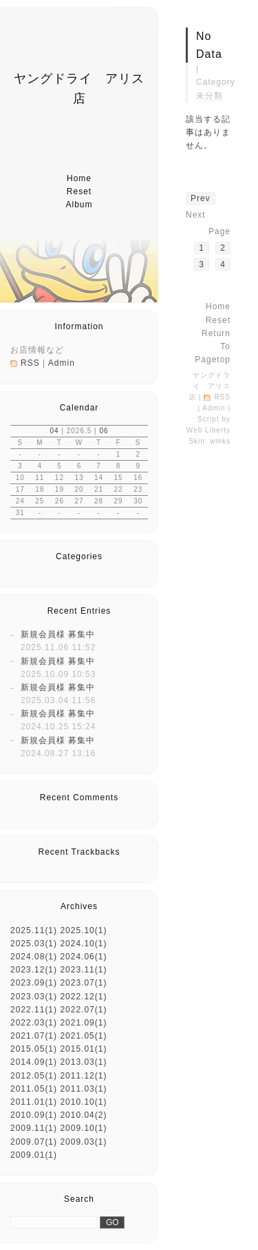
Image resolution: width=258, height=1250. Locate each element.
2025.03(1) (33, 943)
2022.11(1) (33, 1009)
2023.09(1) (33, 983)
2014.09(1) (33, 1062)
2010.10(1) (83, 1102)
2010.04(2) (83, 1115)
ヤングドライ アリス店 (209, 386)
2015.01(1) (83, 1049)
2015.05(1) (33, 1049)
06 (103, 431)
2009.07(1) (33, 1142)
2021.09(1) (83, 1023)
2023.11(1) (83, 970)
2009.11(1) (33, 1128)
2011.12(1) (83, 1076)
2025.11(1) (33, 930)
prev (201, 198)
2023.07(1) (83, 983)
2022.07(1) (83, 1009)
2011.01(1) (33, 1102)
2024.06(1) (83, 956)
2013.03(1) (83, 1062)
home (79, 178)
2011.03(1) (83, 1089)
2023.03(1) (33, 996)
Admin (61, 363)
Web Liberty (208, 430)
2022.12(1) (83, 996)
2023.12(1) (33, 970)
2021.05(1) (83, 1036)
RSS (30, 363)
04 (54, 431)
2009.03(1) (83, 1142)
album (78, 204)
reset (79, 191)
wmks (220, 441)
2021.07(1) (33, 1036)
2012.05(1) (33, 1076)
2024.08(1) (33, 956)
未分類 (209, 96)
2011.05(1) (33, 1089)
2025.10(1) (83, 930)
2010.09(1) (33, 1115)
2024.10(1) (83, 943)
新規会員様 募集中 (58, 634)
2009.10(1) (83, 1128)
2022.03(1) (33, 1023)
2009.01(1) (33, 1155)
